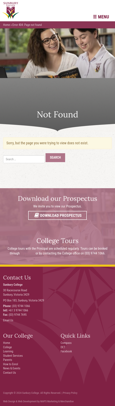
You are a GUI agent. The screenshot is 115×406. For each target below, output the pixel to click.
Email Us (8, 320)
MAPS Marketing (49, 401)
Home (6, 25)
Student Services (13, 356)
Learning (8, 351)
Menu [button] (101, 16)
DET (63, 347)
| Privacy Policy (69, 392)
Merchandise (67, 401)
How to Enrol (10, 364)
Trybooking (27, 253)
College (7, 347)
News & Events (11, 368)
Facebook (66, 351)
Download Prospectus (57, 215)
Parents (7, 360)
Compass (66, 343)
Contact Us (9, 373)
